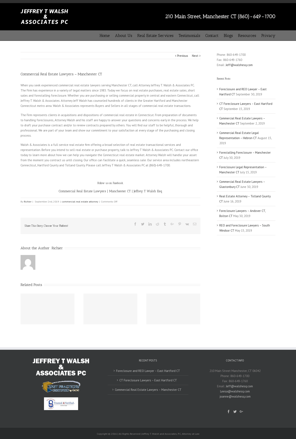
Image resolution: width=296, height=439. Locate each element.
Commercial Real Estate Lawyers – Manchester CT (148, 390)
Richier (27, 201)
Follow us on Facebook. (110, 183)
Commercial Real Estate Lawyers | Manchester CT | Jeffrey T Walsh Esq (110, 191)
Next (195, 56)
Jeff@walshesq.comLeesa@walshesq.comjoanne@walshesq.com (236, 391)
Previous (182, 56)
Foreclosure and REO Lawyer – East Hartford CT (148, 371)
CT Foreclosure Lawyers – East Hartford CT (148, 380)
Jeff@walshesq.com (239, 65)
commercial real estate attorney (80, 201)
